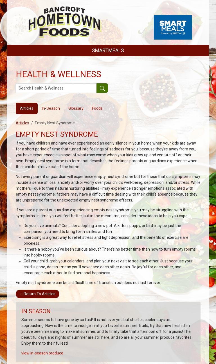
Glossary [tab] (76, 108)
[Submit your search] (102, 88)
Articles (22, 123)
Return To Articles (37, 294)
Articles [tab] (26, 108)
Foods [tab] (97, 108)
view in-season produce (42, 353)
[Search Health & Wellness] (56, 88)
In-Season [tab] (51, 108)
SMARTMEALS (108, 50)
